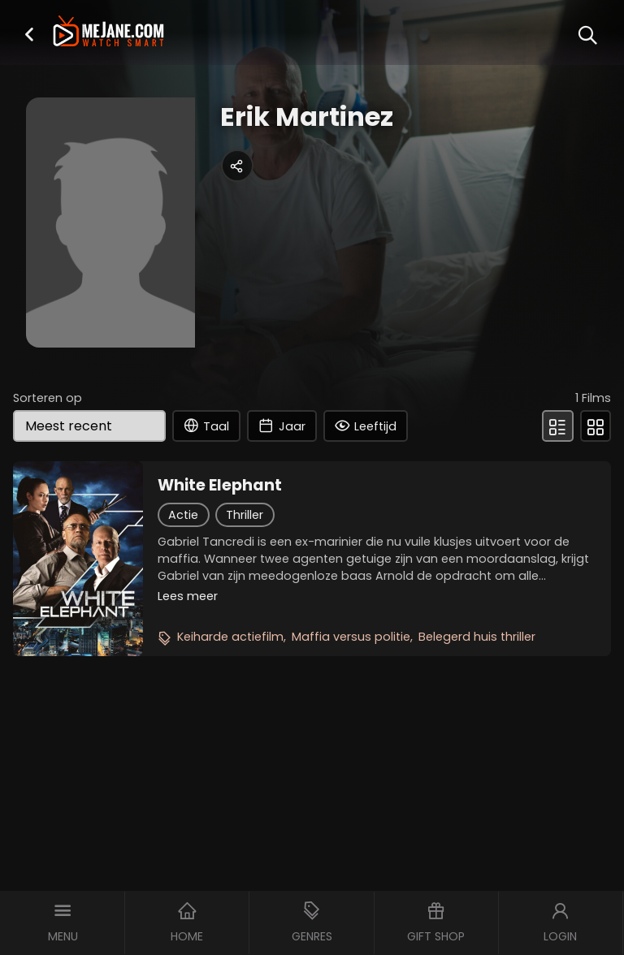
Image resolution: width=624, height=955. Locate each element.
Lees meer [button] (188, 596)
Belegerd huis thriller (476, 637)
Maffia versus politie (351, 637)
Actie (183, 515)
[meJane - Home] (108, 32)
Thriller (244, 515)
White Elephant (220, 485)
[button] (29, 34)
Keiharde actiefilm (230, 637)
